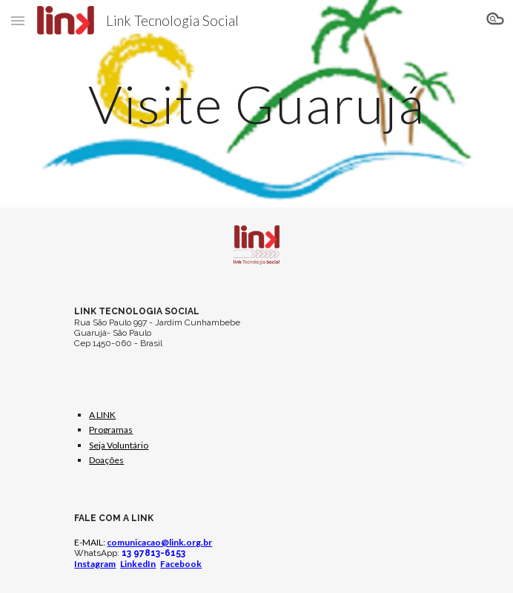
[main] (256, 104)
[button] (18, 20)
